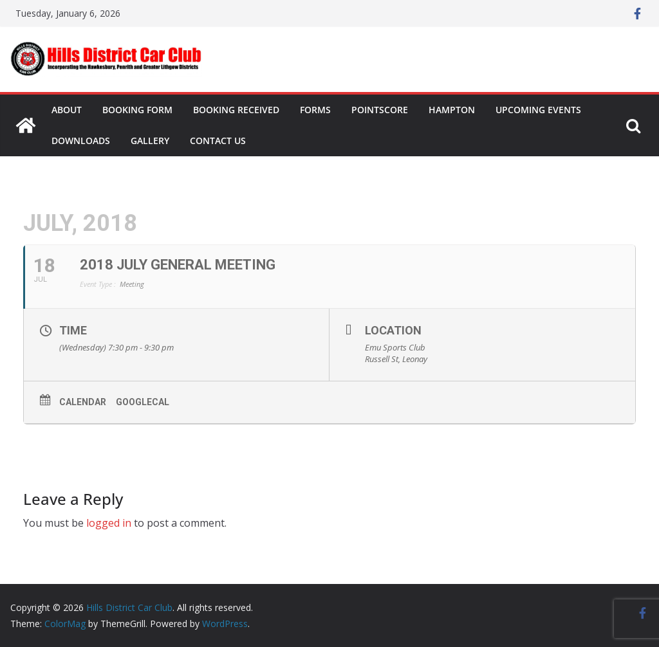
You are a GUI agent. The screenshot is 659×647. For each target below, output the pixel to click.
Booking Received (236, 110)
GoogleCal (142, 402)
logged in (108, 523)
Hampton (452, 110)
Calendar (82, 402)
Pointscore (379, 110)
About (66, 110)
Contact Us (218, 140)
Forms (315, 110)
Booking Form (137, 110)
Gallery (150, 140)
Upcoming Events (538, 110)
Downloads (80, 140)
